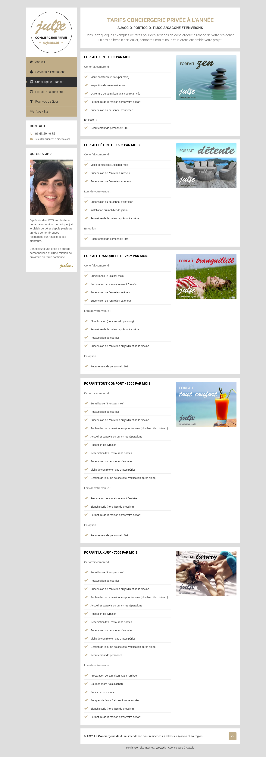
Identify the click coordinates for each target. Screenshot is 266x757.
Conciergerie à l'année (47, 82)
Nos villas (39, 111)
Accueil (37, 62)
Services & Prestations (47, 72)
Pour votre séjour (44, 101)
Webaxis (161, 747)
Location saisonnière (46, 92)
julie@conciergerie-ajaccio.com (52, 139)
